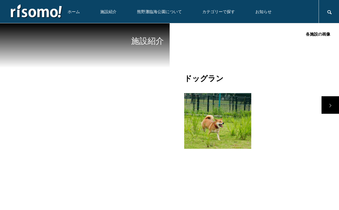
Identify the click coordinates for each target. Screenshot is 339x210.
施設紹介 (108, 11)
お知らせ (263, 11)
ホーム (74, 11)
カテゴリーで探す (218, 11)
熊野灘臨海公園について (159, 11)
